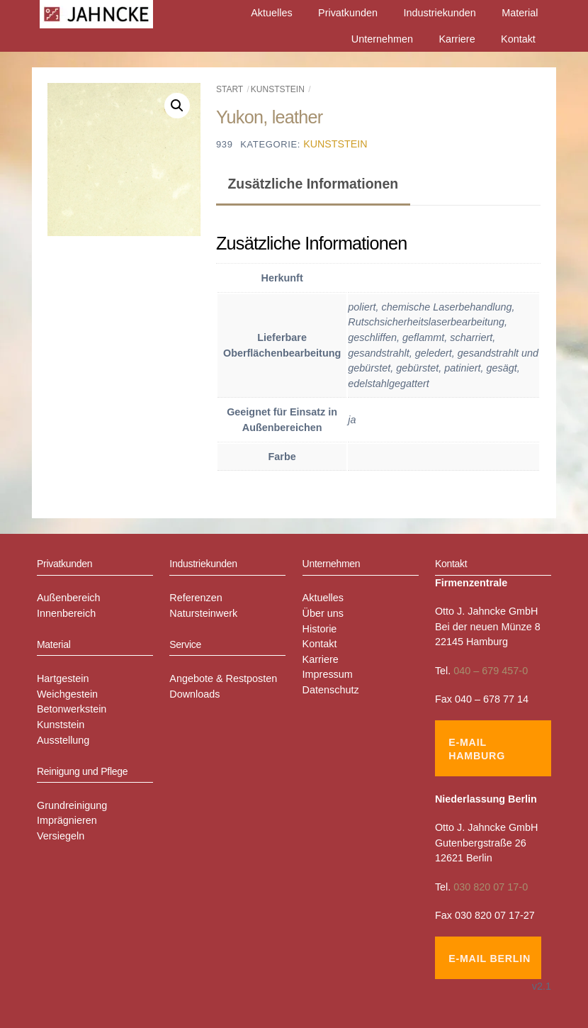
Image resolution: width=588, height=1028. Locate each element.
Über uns (323, 613)
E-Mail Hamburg (476, 749)
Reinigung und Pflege (82, 771)
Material (520, 12)
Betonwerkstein (71, 709)
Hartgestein (63, 678)
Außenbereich (69, 597)
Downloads (194, 694)
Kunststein (278, 89)
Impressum (328, 674)
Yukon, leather (269, 117)
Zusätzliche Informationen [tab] (312, 183)
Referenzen (195, 597)
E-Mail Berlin (489, 958)
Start (229, 89)
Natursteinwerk (203, 613)
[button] (177, 105)
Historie (320, 629)
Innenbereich (66, 613)
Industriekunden (439, 12)
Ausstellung (63, 740)
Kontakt (518, 39)
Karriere (457, 39)
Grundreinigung (72, 805)
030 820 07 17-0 (490, 887)
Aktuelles (271, 12)
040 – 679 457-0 (490, 670)
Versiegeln (60, 836)
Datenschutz (331, 689)
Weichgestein (67, 694)
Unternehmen (382, 39)
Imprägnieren (67, 820)
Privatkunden (348, 12)
